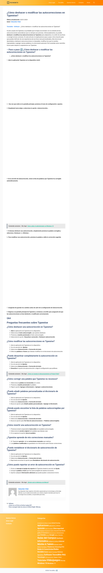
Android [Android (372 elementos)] (49, 523)
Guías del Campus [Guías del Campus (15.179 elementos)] (46, 538)
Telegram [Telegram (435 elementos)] (56, 557)
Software (17, 26)
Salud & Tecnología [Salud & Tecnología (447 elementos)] (53, 552)
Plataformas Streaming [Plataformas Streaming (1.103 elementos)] (54, 547)
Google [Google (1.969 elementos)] (52, 535)
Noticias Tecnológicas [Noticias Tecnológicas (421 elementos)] (42, 547)
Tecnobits (10, 26)
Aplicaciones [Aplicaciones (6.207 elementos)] (43, 525)
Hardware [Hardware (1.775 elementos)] (60, 538)
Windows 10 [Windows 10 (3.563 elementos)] (42, 563)
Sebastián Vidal (16, 22)
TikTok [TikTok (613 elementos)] (60, 557)
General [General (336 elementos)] (47, 535)
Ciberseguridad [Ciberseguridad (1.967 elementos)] (58, 528)
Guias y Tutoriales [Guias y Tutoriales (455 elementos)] (59, 535)
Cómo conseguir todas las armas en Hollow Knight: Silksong (24, 507)
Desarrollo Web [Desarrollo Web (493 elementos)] (57, 530)
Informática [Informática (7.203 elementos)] (42, 541)
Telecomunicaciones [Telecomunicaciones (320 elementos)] (49, 557)
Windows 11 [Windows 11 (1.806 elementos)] (51, 563)
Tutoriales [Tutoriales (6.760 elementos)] (42, 560)
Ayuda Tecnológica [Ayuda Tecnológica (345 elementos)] (49, 528)
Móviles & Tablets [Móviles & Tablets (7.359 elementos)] (45, 544)
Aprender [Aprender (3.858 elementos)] (41, 528)
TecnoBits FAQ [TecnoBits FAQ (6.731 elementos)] (59, 554)
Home (88, 2)
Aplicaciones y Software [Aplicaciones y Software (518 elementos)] (54, 525)
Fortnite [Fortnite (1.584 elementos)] (43, 535)
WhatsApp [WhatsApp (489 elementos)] (62, 560)
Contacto (81, 2)
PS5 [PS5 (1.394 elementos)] (63, 547)
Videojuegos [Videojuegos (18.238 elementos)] (53, 560)
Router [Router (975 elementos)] (46, 552)
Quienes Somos (71, 2)
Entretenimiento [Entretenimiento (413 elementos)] (52, 533)
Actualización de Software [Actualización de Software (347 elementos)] (42, 523)
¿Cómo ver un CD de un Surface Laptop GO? (20, 505)
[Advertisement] (36, 74)
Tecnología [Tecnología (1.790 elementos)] (41, 557)
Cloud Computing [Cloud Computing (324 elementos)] (40, 530)
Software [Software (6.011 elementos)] (48, 555)
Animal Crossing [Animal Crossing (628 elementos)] (56, 523)
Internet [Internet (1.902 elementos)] (61, 541)
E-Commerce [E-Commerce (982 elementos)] (45, 533)
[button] (94, 2)
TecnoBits (61, 2)
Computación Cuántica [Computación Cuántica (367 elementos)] (49, 530)
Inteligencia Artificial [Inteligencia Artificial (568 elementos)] (53, 541)
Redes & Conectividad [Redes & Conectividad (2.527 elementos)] (45, 549)
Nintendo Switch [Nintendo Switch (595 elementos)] (58, 544)
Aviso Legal (52, 2)
